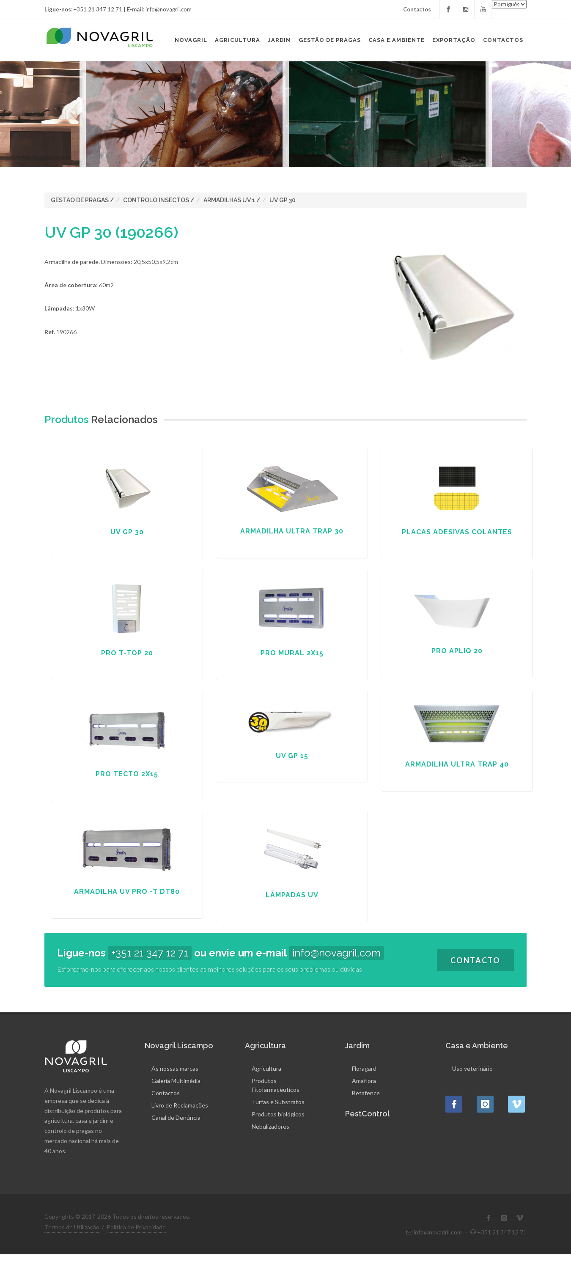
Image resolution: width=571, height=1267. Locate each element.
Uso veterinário (472, 1068)
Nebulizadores (270, 1126)
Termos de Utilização (71, 1227)
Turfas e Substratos (278, 1101)
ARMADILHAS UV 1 (229, 200)
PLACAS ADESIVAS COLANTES (457, 532)
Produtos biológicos (278, 1114)
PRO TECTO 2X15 (127, 774)
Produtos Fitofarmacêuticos (275, 1085)
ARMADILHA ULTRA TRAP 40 (457, 764)
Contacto (475, 960)
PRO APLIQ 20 (457, 651)
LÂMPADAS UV (292, 895)
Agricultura (266, 1068)
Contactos (417, 9)
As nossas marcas (174, 1068)
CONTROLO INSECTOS (156, 200)
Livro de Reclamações (179, 1105)
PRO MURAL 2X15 (292, 653)
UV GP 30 (282, 200)
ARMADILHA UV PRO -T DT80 (127, 892)
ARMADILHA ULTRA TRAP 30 (291, 531)
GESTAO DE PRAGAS (80, 200)
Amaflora (364, 1080)
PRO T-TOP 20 (127, 653)
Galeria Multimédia (175, 1080)
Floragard (364, 1068)
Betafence (366, 1093)
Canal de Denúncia (175, 1117)
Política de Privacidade (136, 1227)
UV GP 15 (292, 756)
